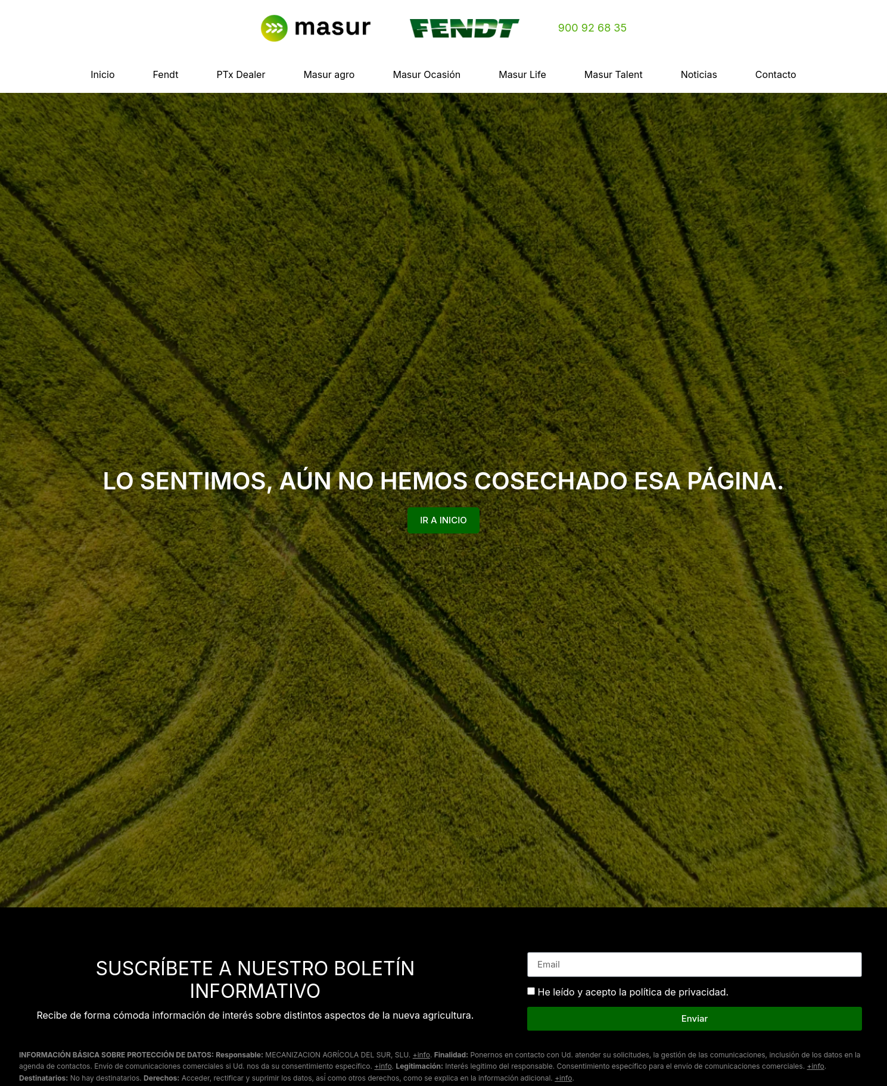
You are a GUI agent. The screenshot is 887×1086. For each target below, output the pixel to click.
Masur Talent (613, 74)
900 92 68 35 (592, 27)
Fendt (166, 74)
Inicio (102, 74)
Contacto (775, 74)
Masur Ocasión (426, 74)
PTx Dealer (240, 74)
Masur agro (328, 74)
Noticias (699, 74)
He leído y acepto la (633, 992)
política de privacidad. (679, 992)
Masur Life (522, 74)
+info (421, 1054)
